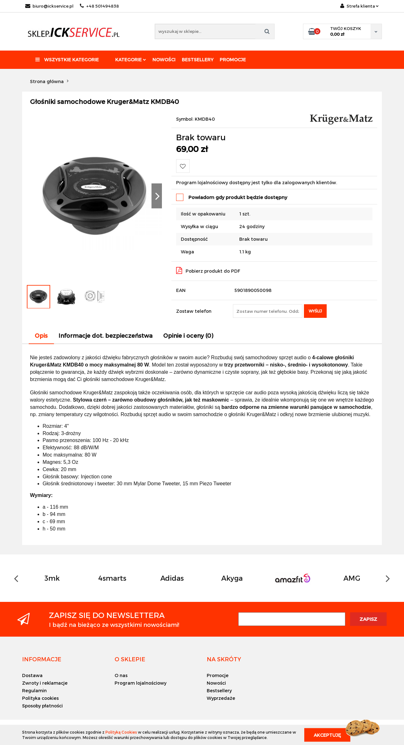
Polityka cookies (40, 698)
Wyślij (315, 311)
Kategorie (130, 59)
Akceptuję (327, 734)
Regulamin (34, 690)
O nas (121, 675)
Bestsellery (197, 59)
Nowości (163, 59)
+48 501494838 (99, 6)
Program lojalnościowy (140, 683)
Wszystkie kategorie (67, 59)
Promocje (233, 59)
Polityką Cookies (121, 732)
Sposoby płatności (42, 705)
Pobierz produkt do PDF (208, 270)
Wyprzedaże (221, 698)
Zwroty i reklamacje (45, 683)
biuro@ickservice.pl (49, 6)
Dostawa (32, 675)
